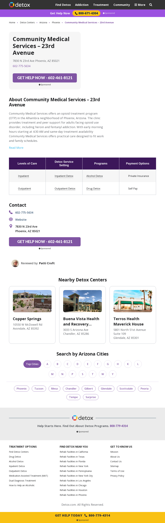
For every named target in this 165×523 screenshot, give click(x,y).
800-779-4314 (119, 426)
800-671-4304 (86, 13)
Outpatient (24, 188)
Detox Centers (27, 22)
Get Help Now (60, 13)
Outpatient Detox (65, 188)
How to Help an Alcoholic (22, 485)
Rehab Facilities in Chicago (73, 485)
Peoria (144, 388)
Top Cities (32, 364)
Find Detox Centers (19, 451)
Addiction (81, 5)
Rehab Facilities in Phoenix (73, 494)
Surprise (91, 397)
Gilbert (88, 388)
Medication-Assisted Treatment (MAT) (28, 475)
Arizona (43, 22)
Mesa (54, 388)
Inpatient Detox (64, 176)
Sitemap (114, 466)
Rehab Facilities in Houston (73, 490)
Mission (114, 451)
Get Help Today (82, 515)
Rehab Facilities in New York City (76, 475)
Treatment (101, 5)
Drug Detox (93, 188)
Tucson (38, 388)
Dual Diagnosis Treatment (22, 480)
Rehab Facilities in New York (74, 466)
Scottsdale (126, 388)
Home (12, 22)
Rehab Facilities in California (74, 451)
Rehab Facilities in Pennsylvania (76, 470)
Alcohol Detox (94, 176)
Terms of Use (117, 470)
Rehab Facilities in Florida (72, 461)
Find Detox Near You (74, 446)
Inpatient (23, 176)
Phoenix (56, 22)
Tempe (73, 397)
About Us (115, 456)
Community (121, 5)
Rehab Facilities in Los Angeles (75, 480)
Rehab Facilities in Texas (72, 456)
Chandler (71, 388)
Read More (16, 147)
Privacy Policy (117, 475)
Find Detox (63, 5)
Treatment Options (23, 446)
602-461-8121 (44, 77)
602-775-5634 (21, 66)
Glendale (106, 388)
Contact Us (116, 461)
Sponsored (109, 13)
